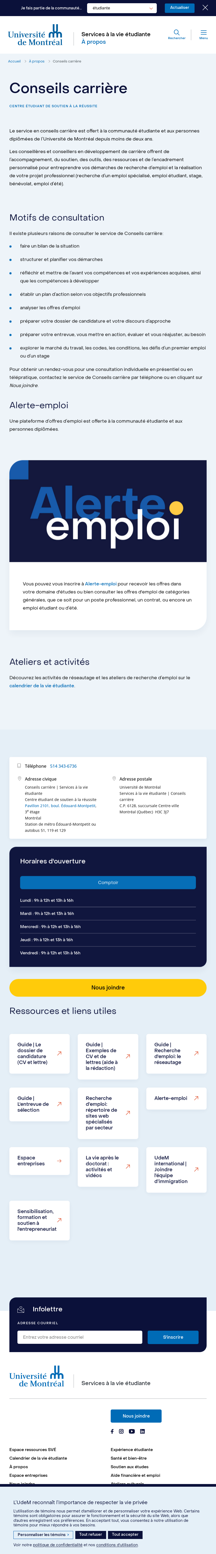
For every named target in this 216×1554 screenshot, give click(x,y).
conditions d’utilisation (117, 1545)
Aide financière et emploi (135, 1475)
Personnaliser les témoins (43, 1534)
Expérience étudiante (132, 1449)
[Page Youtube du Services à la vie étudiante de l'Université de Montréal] (132, 1432)
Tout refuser (90, 1534)
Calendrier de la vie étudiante (38, 1458)
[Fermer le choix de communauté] (201, 8)
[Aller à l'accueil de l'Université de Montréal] (35, 35)
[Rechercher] (176, 34)
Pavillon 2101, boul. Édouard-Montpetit (60, 828)
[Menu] (199, 34)
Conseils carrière (67, 61)
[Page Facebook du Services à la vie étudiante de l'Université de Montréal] (112, 1432)
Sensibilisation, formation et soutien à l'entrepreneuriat (37, 1243)
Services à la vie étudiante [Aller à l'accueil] (116, 34)
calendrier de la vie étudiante (41, 708)
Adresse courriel (37, 1323)
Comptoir (108, 905)
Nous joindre (136, 1416)
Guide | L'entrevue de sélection (33, 1127)
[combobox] (122, 8)
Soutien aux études (129, 1467)
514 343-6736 (63, 788)
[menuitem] (57, 1450)
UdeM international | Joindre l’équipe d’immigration (171, 1192)
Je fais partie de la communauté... (51, 8)
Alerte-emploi (101, 606)
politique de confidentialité (58, 1545)
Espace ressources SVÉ (32, 1449)
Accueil (14, 61)
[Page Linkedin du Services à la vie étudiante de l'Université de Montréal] (142, 1432)
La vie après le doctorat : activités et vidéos (102, 1189)
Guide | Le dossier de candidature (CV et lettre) (32, 1076)
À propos (36, 61)
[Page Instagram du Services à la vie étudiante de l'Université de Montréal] (121, 1432)
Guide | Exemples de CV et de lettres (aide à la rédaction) (102, 1079)
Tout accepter (125, 1534)
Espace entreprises (31, 1183)
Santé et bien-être (129, 1458)
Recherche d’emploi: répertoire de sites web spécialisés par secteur (101, 1135)
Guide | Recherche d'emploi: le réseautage (167, 1076)
